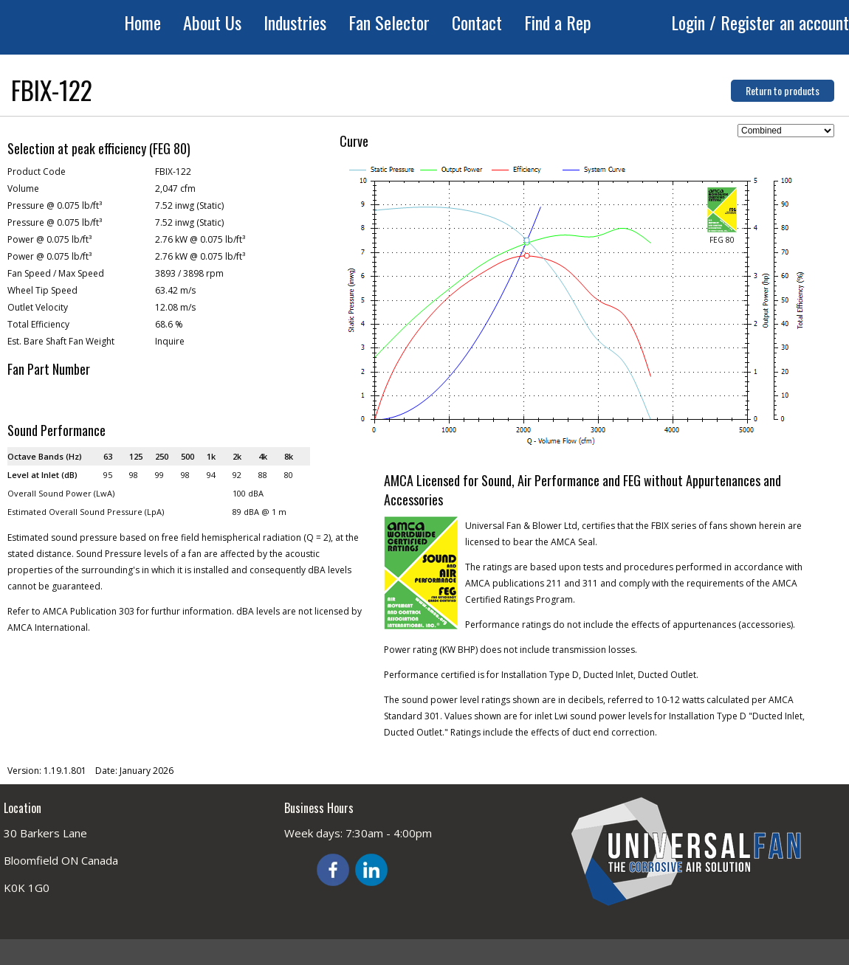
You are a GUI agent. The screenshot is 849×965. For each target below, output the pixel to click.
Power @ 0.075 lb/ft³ (49, 239)
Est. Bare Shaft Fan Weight (60, 341)
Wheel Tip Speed (42, 290)
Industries (295, 22)
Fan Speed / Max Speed (55, 273)
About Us (212, 22)
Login (690, 22)
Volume (23, 188)
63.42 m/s (175, 290)
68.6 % (169, 324)
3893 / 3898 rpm (189, 273)
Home (142, 22)
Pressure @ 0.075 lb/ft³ (54, 205)
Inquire (170, 341)
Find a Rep (557, 22)
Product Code (36, 171)
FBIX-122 (173, 171)
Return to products (782, 90)
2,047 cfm (175, 188)
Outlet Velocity (37, 307)
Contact (477, 22)
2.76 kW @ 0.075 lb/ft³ (200, 239)
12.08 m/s (175, 307)
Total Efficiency (38, 324)
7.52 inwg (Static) (189, 205)
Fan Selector (389, 22)
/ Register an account (779, 22)
